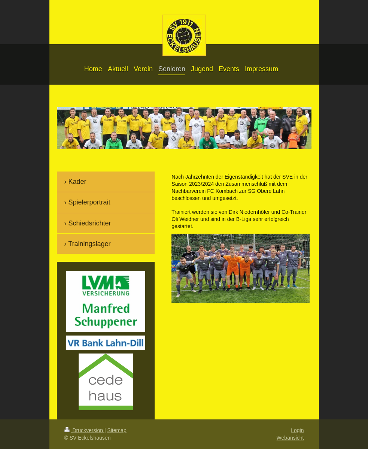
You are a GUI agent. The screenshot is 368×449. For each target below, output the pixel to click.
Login (297, 430)
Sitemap (117, 430)
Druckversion (84, 430)
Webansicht (290, 438)
